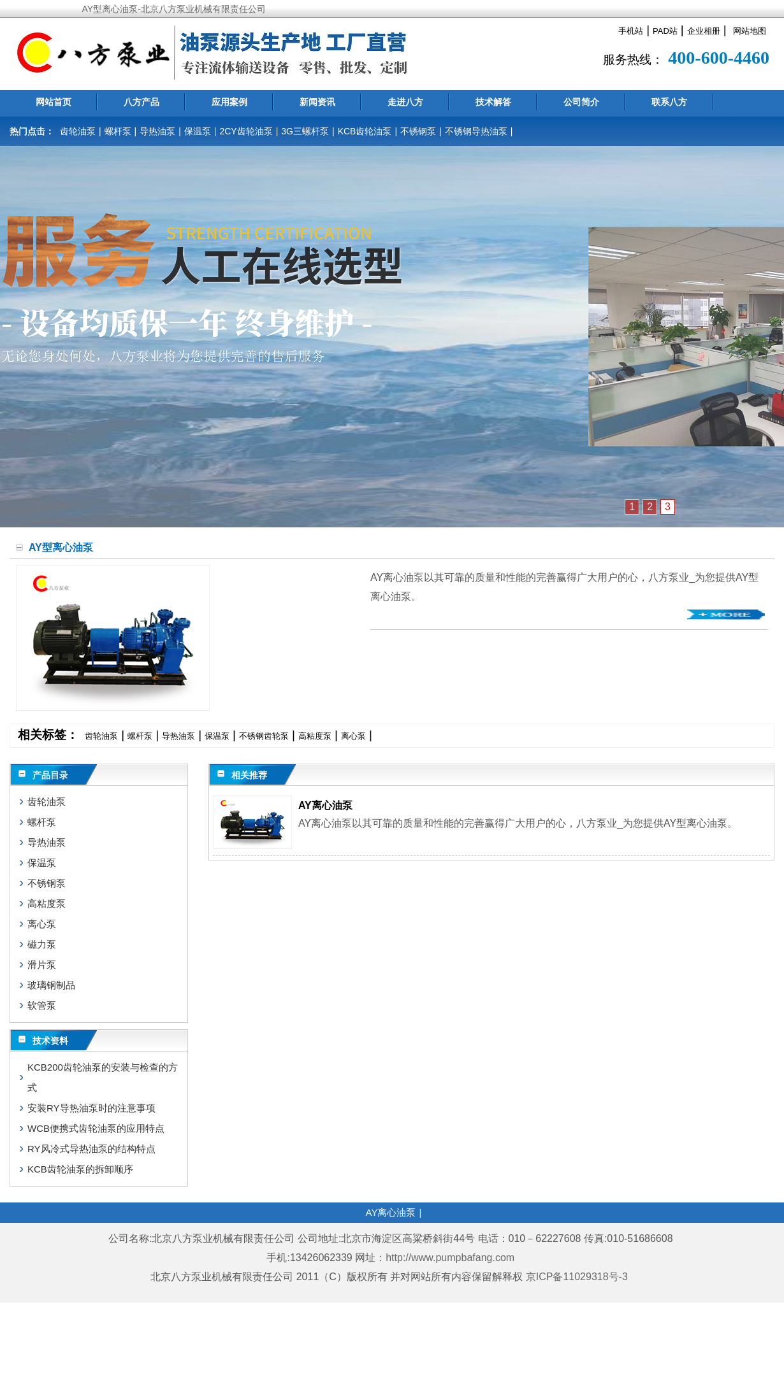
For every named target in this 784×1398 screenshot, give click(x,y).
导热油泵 (157, 131)
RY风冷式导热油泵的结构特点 (91, 1148)
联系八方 (669, 102)
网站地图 (749, 31)
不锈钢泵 (418, 131)
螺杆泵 (118, 131)
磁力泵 (41, 944)
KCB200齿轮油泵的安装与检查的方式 (102, 1077)
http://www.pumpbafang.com (450, 1257)
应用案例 (229, 102)
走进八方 (405, 102)
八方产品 (141, 102)
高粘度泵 (314, 736)
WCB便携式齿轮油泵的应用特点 (95, 1128)
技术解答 (493, 102)
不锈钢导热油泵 (476, 131)
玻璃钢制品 (51, 985)
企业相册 (703, 31)
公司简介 (581, 102)
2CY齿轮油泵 (245, 131)
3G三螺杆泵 (305, 131)
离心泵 (353, 736)
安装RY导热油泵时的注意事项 (91, 1107)
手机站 (630, 31)
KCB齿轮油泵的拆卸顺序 (80, 1169)
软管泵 (41, 1005)
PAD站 (665, 31)
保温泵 (197, 131)
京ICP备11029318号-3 (578, 1276)
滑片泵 (41, 964)
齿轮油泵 (78, 131)
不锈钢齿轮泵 (264, 736)
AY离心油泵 (325, 805)
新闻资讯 (317, 102)
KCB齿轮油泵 (365, 131)
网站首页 (53, 102)
